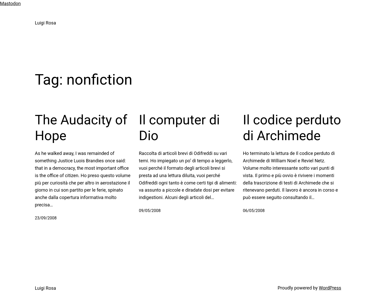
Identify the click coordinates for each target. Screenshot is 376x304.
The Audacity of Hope (81, 127)
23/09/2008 (46, 218)
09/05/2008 (150, 210)
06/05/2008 (254, 210)
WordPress (330, 287)
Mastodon (10, 3)
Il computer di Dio (179, 127)
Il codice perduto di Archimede (292, 127)
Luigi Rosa (45, 22)
